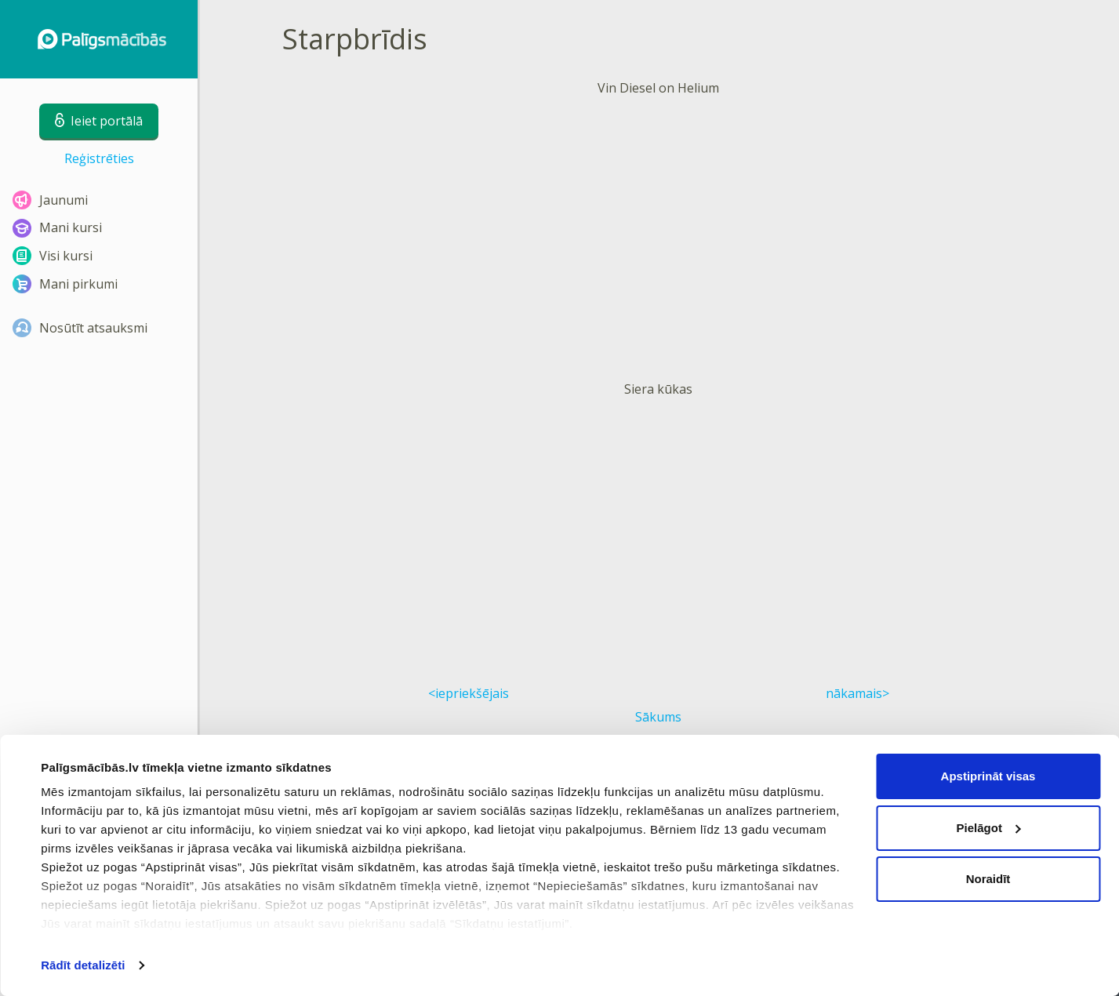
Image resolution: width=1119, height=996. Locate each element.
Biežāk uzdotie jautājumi (874, 847)
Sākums (658, 716)
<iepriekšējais (468, 693)
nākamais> (857, 693)
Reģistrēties (99, 158)
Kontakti (573, 874)
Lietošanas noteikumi (337, 847)
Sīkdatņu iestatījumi (602, 847)
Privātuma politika (329, 874)
